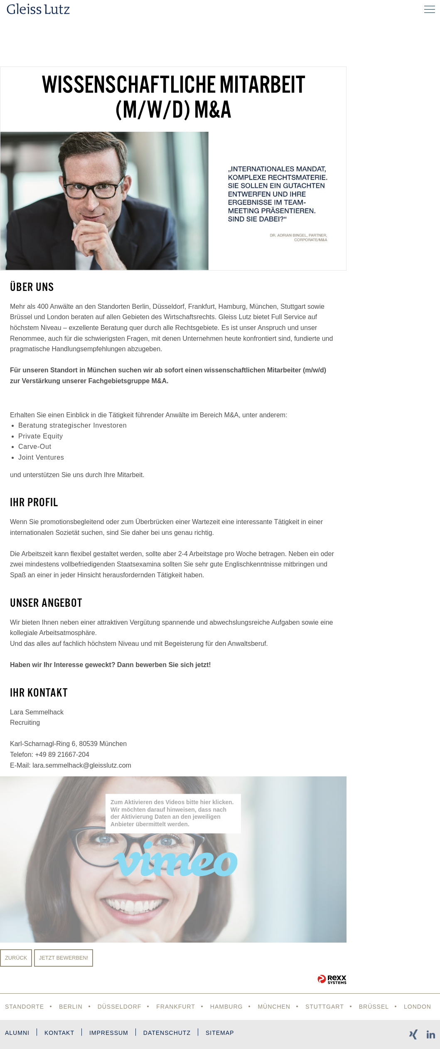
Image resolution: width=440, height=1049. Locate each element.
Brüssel (374, 1006)
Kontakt (59, 1032)
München (274, 1006)
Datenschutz (167, 1032)
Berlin (71, 1006)
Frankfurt (175, 1006)
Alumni (17, 1032)
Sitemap (220, 1032)
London (417, 1006)
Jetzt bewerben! (63, 958)
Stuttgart (324, 1006)
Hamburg (226, 1006)
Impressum (108, 1032)
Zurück (16, 958)
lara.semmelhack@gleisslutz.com (81, 765)
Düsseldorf (120, 1006)
